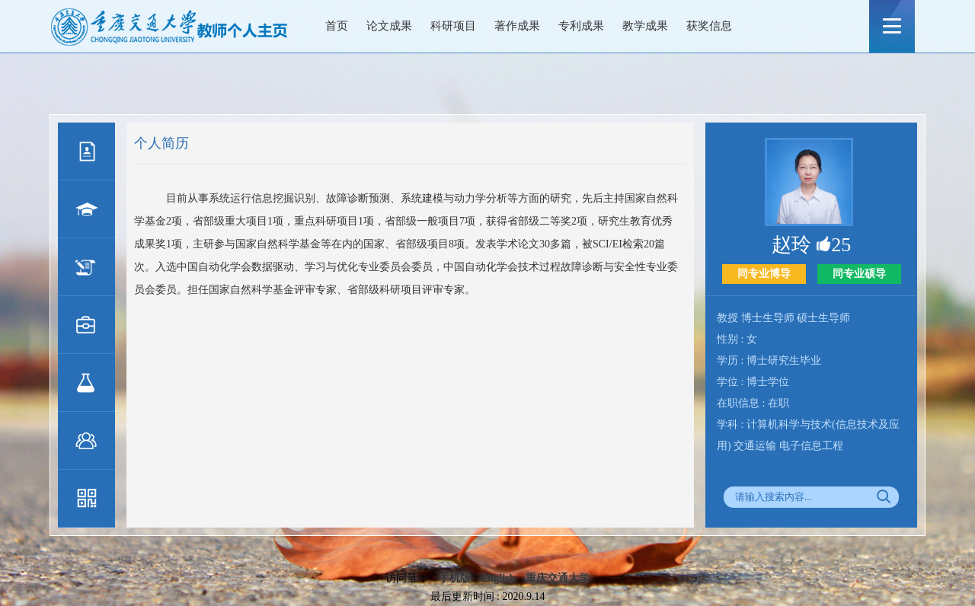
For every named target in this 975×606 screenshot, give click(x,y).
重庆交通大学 (558, 578)
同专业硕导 (859, 273)
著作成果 (517, 26)
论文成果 (389, 26)
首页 (336, 26)
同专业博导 (764, 273)
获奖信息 (709, 26)
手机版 (455, 578)
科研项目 (453, 26)
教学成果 (645, 26)
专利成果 (581, 26)
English (498, 578)
